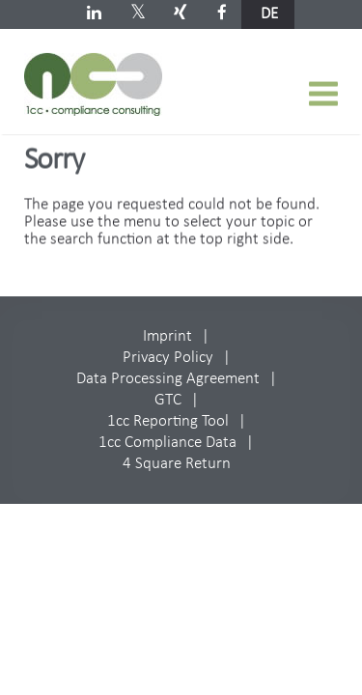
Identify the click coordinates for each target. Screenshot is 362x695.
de (269, 14)
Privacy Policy (168, 357)
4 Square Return (177, 464)
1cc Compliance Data (167, 442)
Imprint (167, 336)
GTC (167, 400)
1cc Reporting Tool (168, 421)
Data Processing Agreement (168, 379)
